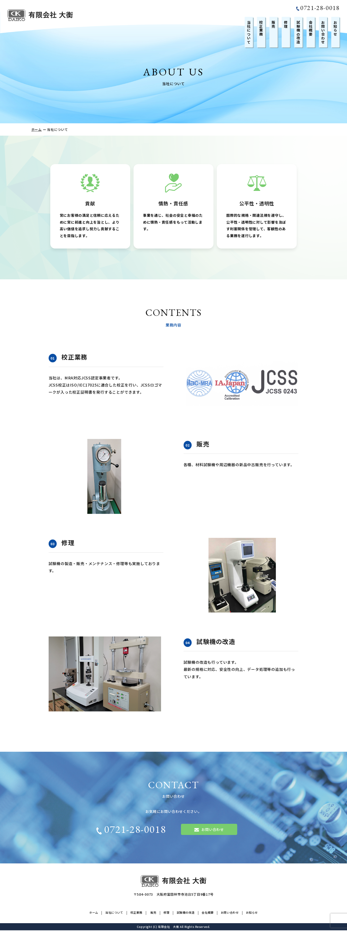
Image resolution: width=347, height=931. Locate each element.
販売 (273, 24)
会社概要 (310, 28)
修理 (285, 24)
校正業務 (261, 28)
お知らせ (335, 28)
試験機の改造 (298, 32)
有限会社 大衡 (168, 927)
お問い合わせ (322, 32)
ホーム (36, 129)
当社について (248, 32)
